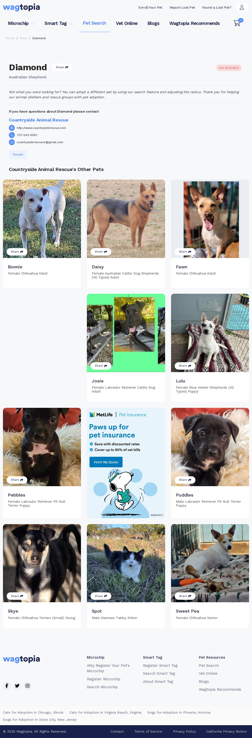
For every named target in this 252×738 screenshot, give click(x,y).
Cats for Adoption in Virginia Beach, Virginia (105, 712)
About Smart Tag (158, 681)
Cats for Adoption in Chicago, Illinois (33, 712)
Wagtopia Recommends (194, 23)
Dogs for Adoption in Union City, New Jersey (40, 719)
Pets (23, 38)
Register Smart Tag (160, 665)
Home (10, 38)
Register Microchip (103, 679)
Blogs (153, 23)
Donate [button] (18, 154)
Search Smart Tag (159, 673)
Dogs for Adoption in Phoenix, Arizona (178, 712)
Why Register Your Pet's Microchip (108, 668)
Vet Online (126, 23)
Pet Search (94, 23)
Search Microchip (102, 687)
